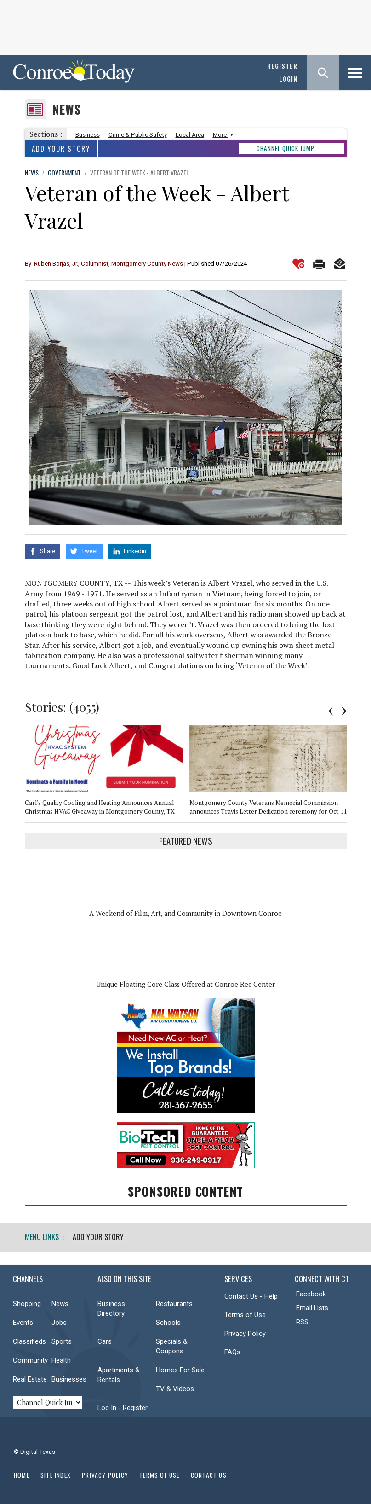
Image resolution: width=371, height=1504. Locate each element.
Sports (61, 1340)
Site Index (55, 1473)
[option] (107, 773)
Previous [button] (330, 709)
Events (23, 1321)
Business (87, 134)
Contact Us (209, 1473)
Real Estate (30, 1378)
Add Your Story (61, 148)
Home (21, 1473)
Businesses (68, 1378)
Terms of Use (245, 1314)
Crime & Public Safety (137, 134)
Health (61, 1359)
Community (30, 1359)
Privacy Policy (245, 1332)
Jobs (59, 1321)
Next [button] (344, 709)
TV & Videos (175, 1387)
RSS (302, 1321)
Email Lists (312, 1307)
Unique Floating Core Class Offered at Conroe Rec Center (185, 983)
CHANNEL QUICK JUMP (285, 148)
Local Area (190, 134)
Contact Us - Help (251, 1295)
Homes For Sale (180, 1368)
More (222, 134)
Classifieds (29, 1340)
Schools (168, 1321)
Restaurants (174, 1302)
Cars (104, 1340)
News (66, 109)
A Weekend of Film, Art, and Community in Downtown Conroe (185, 912)
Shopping (27, 1302)
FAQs (232, 1351)
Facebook (311, 1292)
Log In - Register (122, 1406)
